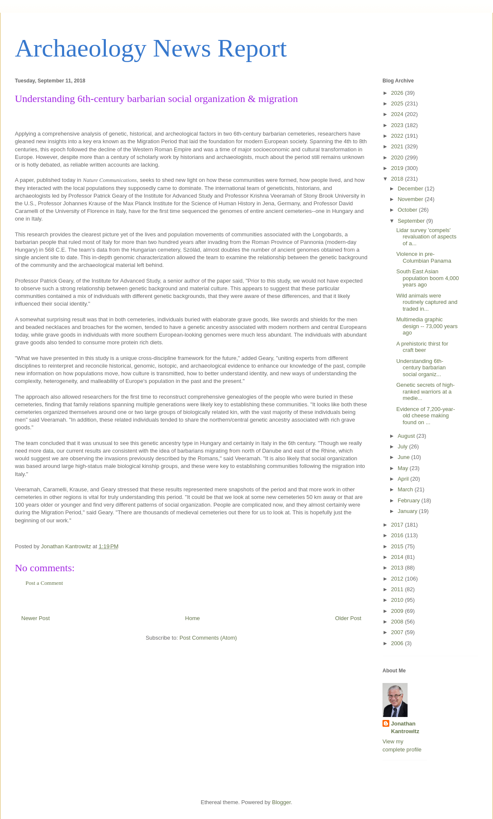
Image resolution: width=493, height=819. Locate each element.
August (407, 436)
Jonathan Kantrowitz (405, 727)
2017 (398, 524)
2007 (398, 632)
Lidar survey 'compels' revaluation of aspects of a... (426, 237)
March (406, 489)
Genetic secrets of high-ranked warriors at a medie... (425, 391)
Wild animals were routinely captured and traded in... (426, 302)
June (404, 457)
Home (192, 618)
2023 (398, 125)
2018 (398, 179)
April (404, 479)
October (408, 210)
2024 (398, 114)
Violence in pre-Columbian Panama (423, 257)
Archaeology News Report (151, 48)
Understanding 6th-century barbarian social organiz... (420, 367)
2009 (398, 611)
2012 (398, 578)
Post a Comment (44, 583)
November (411, 199)
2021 (398, 146)
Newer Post (35, 618)
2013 (398, 567)
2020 (398, 157)
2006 (398, 643)
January (408, 511)
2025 (398, 103)
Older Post (348, 618)
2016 (398, 535)
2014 (398, 557)
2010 (398, 600)
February (410, 500)
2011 (398, 589)
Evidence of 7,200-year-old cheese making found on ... (425, 415)
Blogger (281, 802)
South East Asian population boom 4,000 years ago (427, 278)
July (403, 446)
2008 (398, 621)
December (411, 188)
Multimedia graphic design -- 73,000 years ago (426, 326)
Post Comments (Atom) (208, 638)
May (404, 468)
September (412, 221)
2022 (398, 136)
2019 (398, 168)
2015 (398, 546)
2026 (398, 93)
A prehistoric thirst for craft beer (422, 347)
